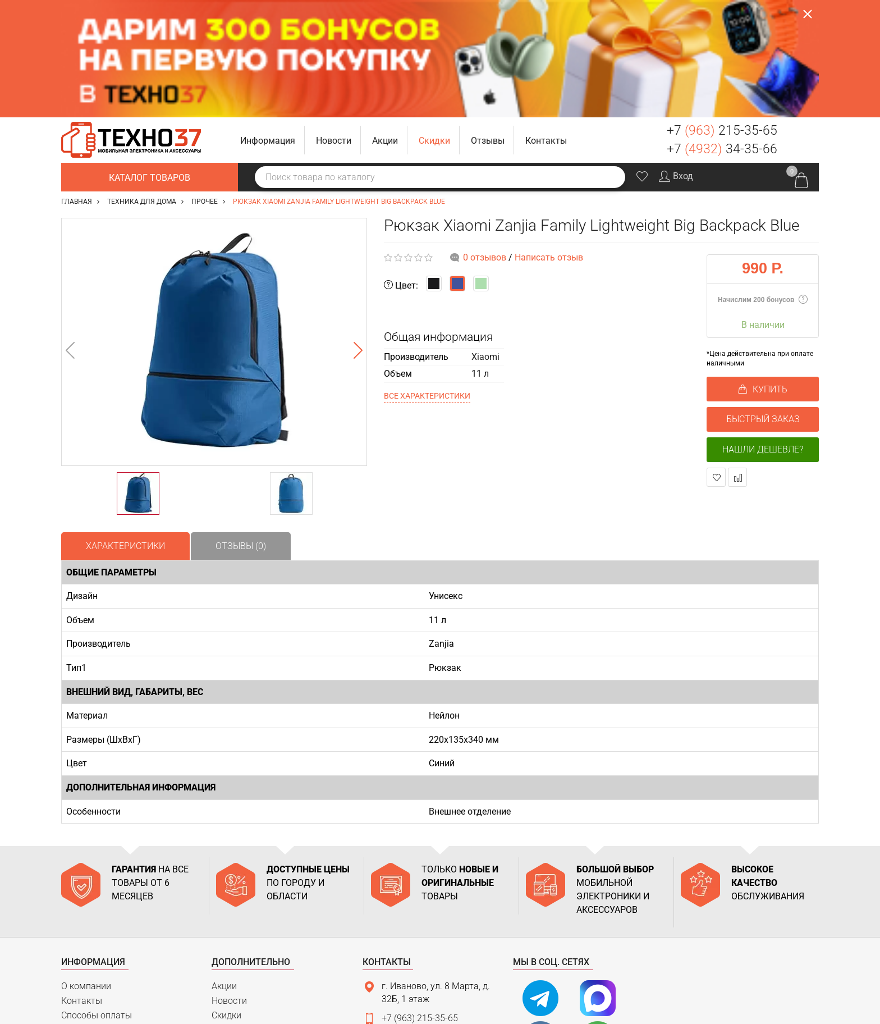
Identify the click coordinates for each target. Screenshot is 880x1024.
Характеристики (125, 428)
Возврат (78, 941)
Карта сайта (86, 955)
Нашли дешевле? (762, 332)
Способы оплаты (96, 897)
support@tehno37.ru (422, 939)
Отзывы (228, 912)
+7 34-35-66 (722, 31)
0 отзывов (484, 140)
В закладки (716, 360)
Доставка (81, 912)
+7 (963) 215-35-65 (420, 900)
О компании (86, 868)
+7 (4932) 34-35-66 (420, 920)
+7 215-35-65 (722, 13)
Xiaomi (485, 239)
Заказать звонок (802, 22)
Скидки (226, 897)
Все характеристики (427, 277)
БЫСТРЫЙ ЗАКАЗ (763, 301)
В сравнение (737, 360)
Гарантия (80, 926)
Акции (224, 868)
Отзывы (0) (241, 428)
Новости (229, 883)
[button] (268, 22)
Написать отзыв (549, 140)
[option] (214, 224)
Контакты (81, 883)
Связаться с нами (412, 962)
